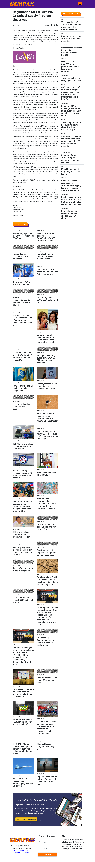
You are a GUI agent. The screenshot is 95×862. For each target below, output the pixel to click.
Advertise (18, 853)
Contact (26, 853)
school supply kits (43, 180)
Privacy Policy (25, 850)
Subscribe (47, 854)
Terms (15, 850)
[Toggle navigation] (80, 3)
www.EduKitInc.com (19, 182)
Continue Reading (18, 48)
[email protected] (18, 210)
